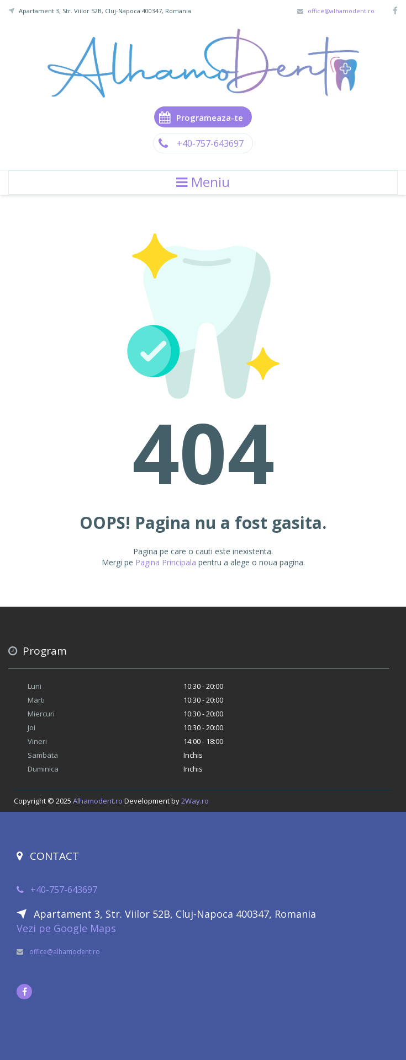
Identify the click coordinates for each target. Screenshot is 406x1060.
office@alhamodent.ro (341, 11)
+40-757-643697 (203, 143)
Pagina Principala (165, 562)
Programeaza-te (201, 117)
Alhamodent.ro (98, 801)
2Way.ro (195, 801)
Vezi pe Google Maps (66, 928)
